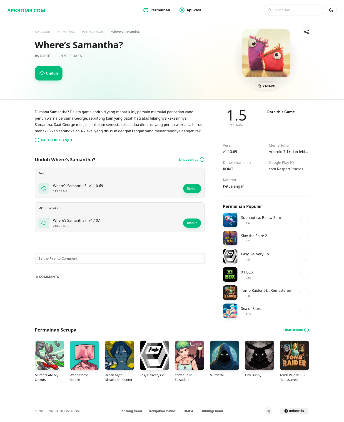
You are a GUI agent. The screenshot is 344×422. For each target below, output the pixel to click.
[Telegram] (268, 411)
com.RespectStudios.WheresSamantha (289, 168)
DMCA (188, 411)
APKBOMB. (26, 10)
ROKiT (228, 168)
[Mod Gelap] (331, 10)
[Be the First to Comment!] (120, 258)
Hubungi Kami (212, 411)
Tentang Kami (131, 411)
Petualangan (233, 186)
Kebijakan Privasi (163, 411)
